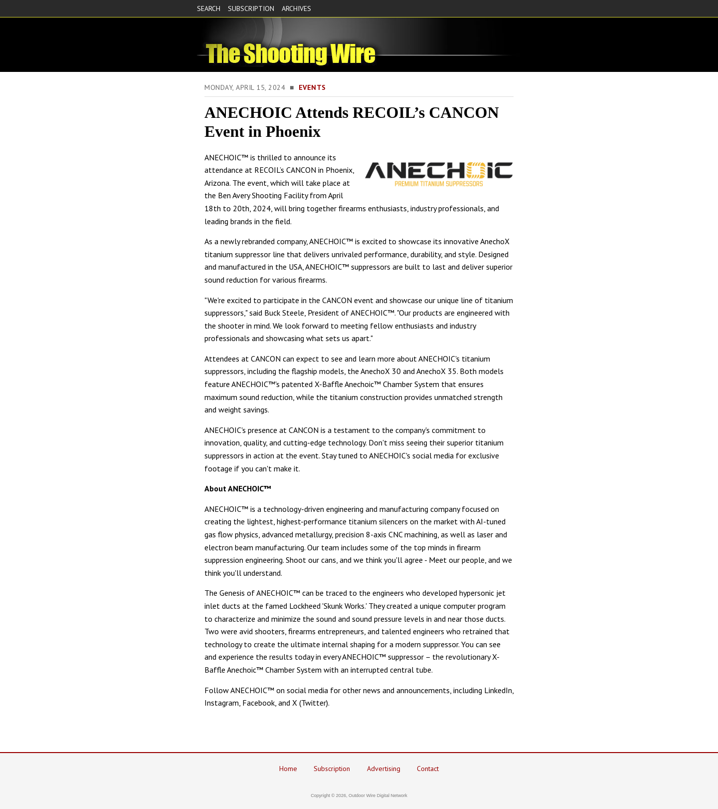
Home (288, 768)
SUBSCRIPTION (251, 8)
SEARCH (208, 8)
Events (312, 87)
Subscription (332, 768)
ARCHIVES (296, 8)
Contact (428, 768)
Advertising (383, 768)
